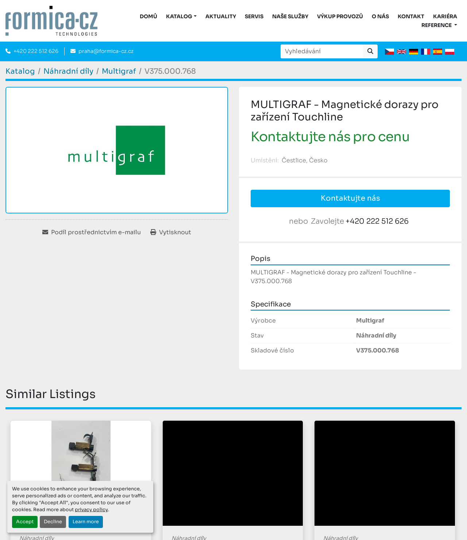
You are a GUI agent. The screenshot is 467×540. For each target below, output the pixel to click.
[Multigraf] (119, 71)
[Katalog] (20, 71)
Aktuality (220, 16)
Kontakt (411, 16)
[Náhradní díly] (68, 71)
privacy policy (91, 510)
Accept (25, 522)
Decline (53, 522)
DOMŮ (148, 16)
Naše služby (290, 16)
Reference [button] (437, 25)
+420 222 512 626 (35, 51)
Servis (254, 16)
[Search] (322, 51)
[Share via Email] (92, 232)
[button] (181, 16)
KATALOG (179, 16)
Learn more (86, 522)
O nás (380, 16)
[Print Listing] (171, 232)
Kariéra (445, 16)
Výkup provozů (340, 16)
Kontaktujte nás (350, 198)
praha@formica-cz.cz (106, 51)
